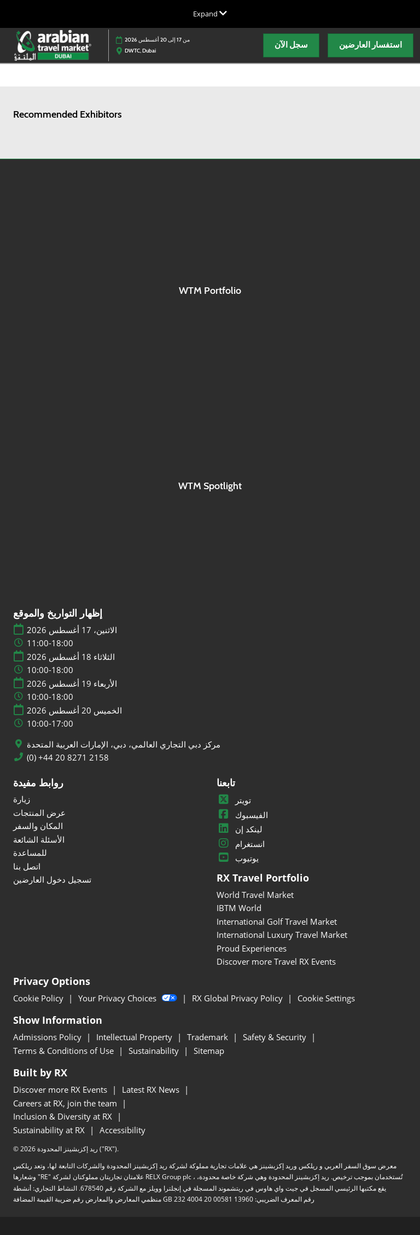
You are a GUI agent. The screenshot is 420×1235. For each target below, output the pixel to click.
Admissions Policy (48, 1036)
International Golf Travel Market (277, 921)
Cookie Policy (39, 998)
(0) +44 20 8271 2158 (68, 757)
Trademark (208, 1036)
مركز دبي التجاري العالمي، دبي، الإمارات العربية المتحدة (123, 744)
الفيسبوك (242, 814)
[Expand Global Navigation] (210, 14)
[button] (291, 45)
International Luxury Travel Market (282, 934)
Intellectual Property (135, 1036)
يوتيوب (238, 858)
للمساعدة (30, 852)
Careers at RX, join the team (66, 1103)
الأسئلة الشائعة (39, 839)
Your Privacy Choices (128, 998)
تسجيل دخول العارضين (52, 879)
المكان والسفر (38, 825)
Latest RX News (152, 1089)
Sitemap (209, 1050)
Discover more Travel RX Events (276, 961)
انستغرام (241, 843)
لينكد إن (239, 829)
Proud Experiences (252, 948)
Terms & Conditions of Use (64, 1050)
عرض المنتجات (39, 812)
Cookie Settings (326, 998)
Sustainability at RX (50, 1129)
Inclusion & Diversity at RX (63, 1116)
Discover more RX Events (61, 1089)
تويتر (234, 800)
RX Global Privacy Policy (238, 998)
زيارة (21, 798)
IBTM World (239, 907)
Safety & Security (275, 1036)
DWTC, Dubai (140, 50)
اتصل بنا (26, 866)
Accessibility (122, 1129)
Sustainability (155, 1050)
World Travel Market (255, 894)
